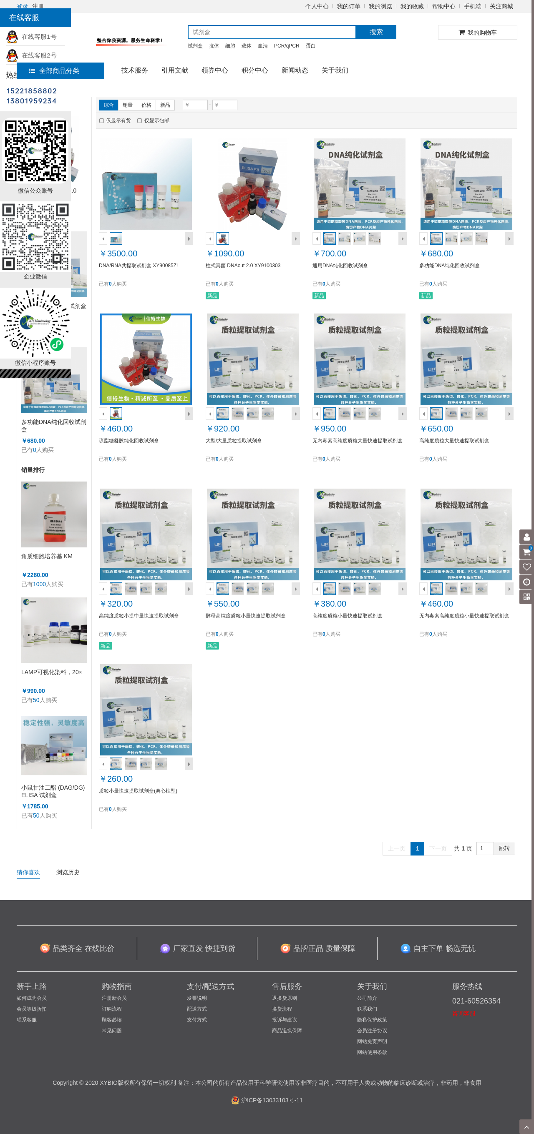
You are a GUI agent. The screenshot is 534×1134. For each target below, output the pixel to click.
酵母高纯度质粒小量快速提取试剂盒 (246, 616)
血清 (263, 46)
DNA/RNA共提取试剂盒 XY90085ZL (139, 265)
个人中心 (317, 6)
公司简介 (367, 998)
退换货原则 (284, 998)
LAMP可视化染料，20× (51, 672)
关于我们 (335, 70)
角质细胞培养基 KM (47, 556)
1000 (39, 584)
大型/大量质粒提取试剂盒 (234, 441)
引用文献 (174, 70)
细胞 (230, 46)
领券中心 (215, 70)
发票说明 (197, 998)
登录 (22, 6)
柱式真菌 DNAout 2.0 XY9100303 (243, 265)
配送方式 (197, 1009)
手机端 (472, 6)
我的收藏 (412, 6)
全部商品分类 (54, 70)
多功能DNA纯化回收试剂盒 (53, 426)
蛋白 (311, 46)
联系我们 (367, 1009)
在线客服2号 (31, 55)
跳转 (504, 848)
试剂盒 (195, 46)
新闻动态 (295, 70)
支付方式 (197, 1020)
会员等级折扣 (32, 1009)
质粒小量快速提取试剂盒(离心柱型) (138, 791)
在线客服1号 (31, 36)
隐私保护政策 (372, 1020)
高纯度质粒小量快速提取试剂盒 (347, 616)
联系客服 (27, 1020)
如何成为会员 (32, 998)
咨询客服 (464, 1013)
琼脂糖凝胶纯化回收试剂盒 (129, 441)
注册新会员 (114, 998)
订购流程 (112, 1009)
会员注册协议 (372, 1031)
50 (36, 700)
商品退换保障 (287, 1031)
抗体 (214, 46)
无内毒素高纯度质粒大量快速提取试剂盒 (357, 441)
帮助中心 (444, 6)
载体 (247, 46)
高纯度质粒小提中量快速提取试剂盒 (139, 616)
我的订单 (348, 6)
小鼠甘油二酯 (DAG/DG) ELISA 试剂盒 (53, 791)
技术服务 (134, 70)
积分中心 (255, 70)
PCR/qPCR (287, 46)
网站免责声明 (372, 1041)
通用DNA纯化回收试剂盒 (340, 265)
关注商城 (501, 6)
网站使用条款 (372, 1052)
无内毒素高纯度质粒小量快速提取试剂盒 (464, 616)
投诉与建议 (284, 1020)
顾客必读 (112, 1020)
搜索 (376, 31)
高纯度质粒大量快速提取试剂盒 (454, 441)
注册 (38, 6)
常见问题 (112, 1031)
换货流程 (282, 1009)
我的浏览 (380, 6)
